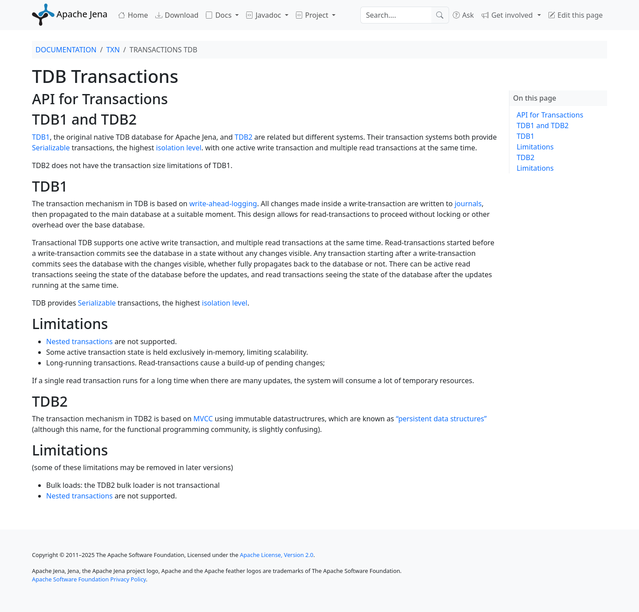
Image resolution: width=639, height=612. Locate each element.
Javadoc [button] (264, 15)
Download (177, 15)
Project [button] (313, 15)
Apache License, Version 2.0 (277, 555)
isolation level (178, 148)
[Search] (395, 15)
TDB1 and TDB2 (542, 125)
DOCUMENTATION (66, 50)
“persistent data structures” (441, 419)
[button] (511, 15)
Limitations (535, 147)
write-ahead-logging (223, 203)
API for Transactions (550, 115)
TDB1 (41, 137)
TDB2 (243, 137)
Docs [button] (219, 15)
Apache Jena (69, 14)
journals (467, 203)
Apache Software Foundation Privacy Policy (89, 579)
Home (133, 15)
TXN (112, 50)
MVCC (203, 419)
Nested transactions (79, 341)
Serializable (51, 148)
